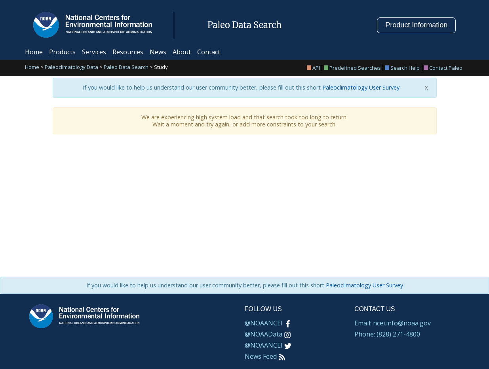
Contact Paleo (443, 67)
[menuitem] (314, 68)
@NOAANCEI (268, 323)
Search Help (402, 67)
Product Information (416, 25)
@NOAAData (268, 334)
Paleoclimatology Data (71, 68)
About (182, 52)
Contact (208, 52)
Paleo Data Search (126, 68)
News (158, 52)
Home (34, 52)
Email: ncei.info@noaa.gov (392, 323)
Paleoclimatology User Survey (360, 87)
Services (94, 52)
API (313, 67)
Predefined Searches (352, 67)
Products (62, 52)
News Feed (265, 356)
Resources (127, 52)
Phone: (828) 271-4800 (387, 334)
